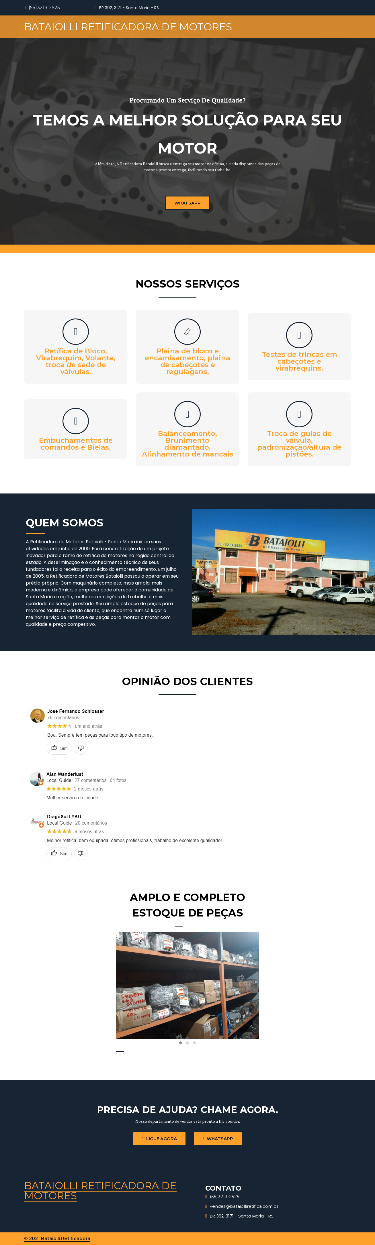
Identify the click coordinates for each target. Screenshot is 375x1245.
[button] (180, 1043)
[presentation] (120, 990)
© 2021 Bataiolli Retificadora (57, 1238)
